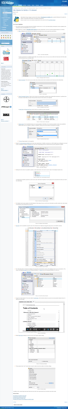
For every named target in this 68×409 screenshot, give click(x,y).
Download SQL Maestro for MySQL (19, 396)
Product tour (5, 11)
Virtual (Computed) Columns (24, 96)
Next (65, 13)
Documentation (5, 19)
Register (65, 5)
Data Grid (17, 225)
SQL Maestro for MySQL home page (19, 395)
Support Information (6, 17)
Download (24, 5)
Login (62, 5)
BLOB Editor (36, 298)
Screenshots (5, 14)
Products (20, 5)
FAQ (4, 22)
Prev (15, 13)
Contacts (41, 5)
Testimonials (5, 15)
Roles (20, 31)
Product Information (6, 8)
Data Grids (21, 109)
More (2, 63)
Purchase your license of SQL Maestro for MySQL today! (23, 399)
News (16, 5)
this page (25, 270)
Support (33, 5)
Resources (37, 5)
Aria (21, 141)
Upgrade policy (5, 25)
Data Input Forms (28, 109)
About (4, 9)
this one (41, 270)
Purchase (29, 5)
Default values (21, 124)
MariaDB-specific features (32, 29)
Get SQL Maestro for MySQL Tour (19, 398)
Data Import (21, 335)
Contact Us (59, 407)
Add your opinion (4, 90)
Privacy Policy (64, 407)
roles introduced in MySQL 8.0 (25, 143)
